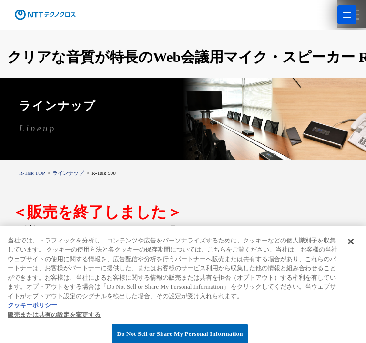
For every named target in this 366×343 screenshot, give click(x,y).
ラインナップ (68, 173)
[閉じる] (350, 258)
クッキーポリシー (32, 321)
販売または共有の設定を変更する (54, 331)
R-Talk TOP (32, 173)
